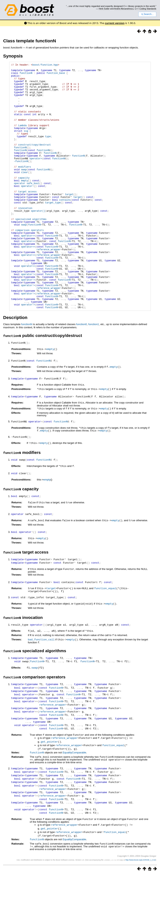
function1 (93, 376)
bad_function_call (41, 687)
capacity (24, 202)
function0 (81, 376)
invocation (25, 239)
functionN (25, 75)
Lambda (22, 139)
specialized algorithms (30, 252)
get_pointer (49, 788)
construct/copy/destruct (34, 162)
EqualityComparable (74, 799)
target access (27, 219)
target (51, 637)
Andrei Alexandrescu (124, 8)
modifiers (24, 189)
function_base (55, 75)
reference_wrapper (49, 289)
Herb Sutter (104, 8)
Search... (147, 14)
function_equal (105, 637)
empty (50, 401)
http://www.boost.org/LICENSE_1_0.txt (140, 904)
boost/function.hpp (45, 65)
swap (34, 715)
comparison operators (29, 266)
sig (26, 145)
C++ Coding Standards (145, 8)
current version (115, 23)
